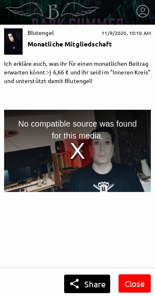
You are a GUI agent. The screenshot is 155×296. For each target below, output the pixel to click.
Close (135, 283)
